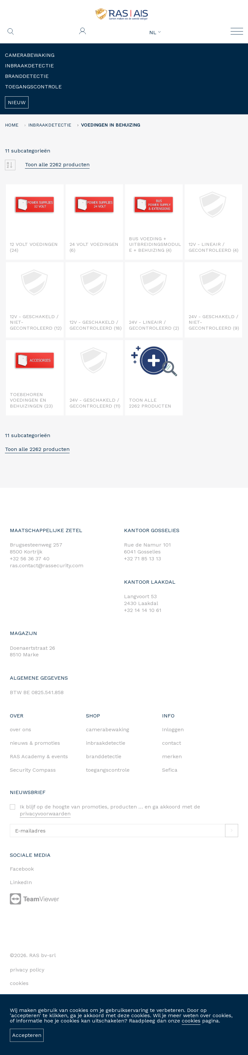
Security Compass (33, 770)
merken (172, 756)
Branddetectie (27, 76)
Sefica (169, 770)
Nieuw (17, 102)
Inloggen (173, 729)
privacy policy (27, 970)
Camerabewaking (29, 55)
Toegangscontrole (33, 86)
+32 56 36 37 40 (30, 558)
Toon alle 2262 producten (57, 164)
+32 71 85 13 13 (142, 558)
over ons (20, 729)
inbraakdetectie (105, 743)
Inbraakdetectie (29, 65)
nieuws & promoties (35, 743)
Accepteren (26, 1035)
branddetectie (103, 756)
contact (171, 743)
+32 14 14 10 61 (142, 610)
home (11, 125)
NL (155, 32)
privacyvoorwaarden (45, 813)
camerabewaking (107, 729)
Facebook (22, 869)
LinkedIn (21, 882)
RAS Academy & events (39, 756)
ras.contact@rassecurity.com (46, 565)
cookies (191, 1021)
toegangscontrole (108, 770)
